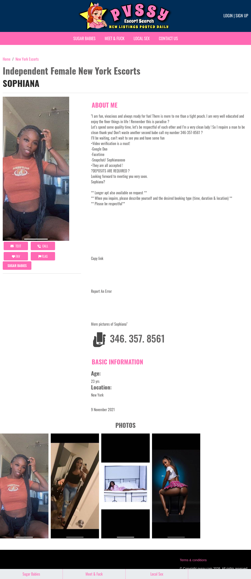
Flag (43, 256)
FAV (16, 256)
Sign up (242, 15)
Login (228, 15)
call (43, 246)
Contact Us (168, 38)
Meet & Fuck (114, 38)
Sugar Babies (84, 38)
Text (15, 246)
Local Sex (142, 38)
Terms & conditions (193, 560)
